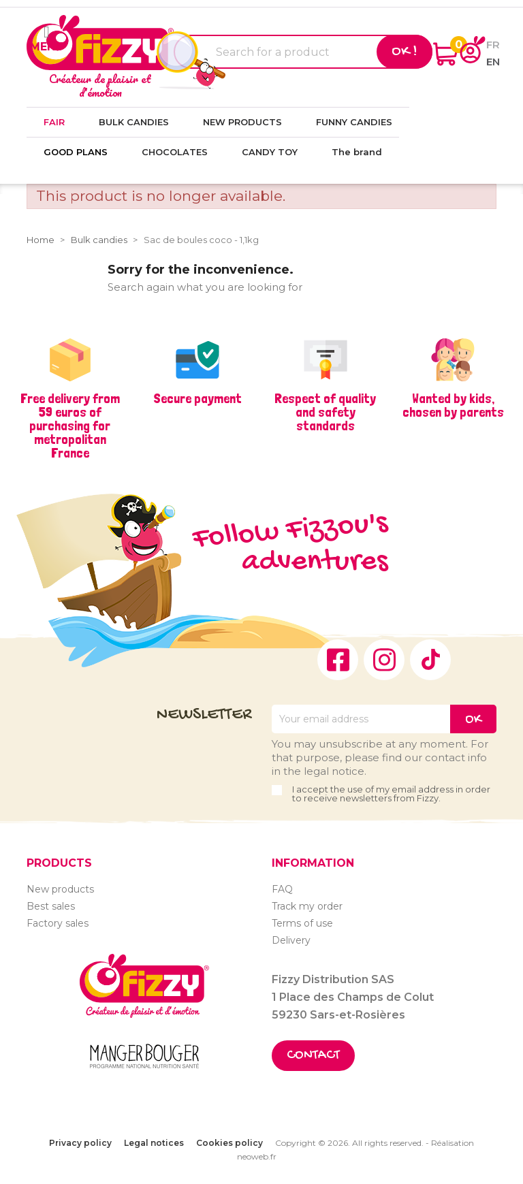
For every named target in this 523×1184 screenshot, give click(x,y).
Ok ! (404, 52)
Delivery (291, 940)
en (493, 61)
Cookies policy (229, 1143)
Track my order (307, 906)
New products (60, 889)
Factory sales (58, 923)
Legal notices (154, 1143)
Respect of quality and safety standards (325, 412)
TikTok (430, 659)
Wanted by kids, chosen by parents (453, 405)
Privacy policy (80, 1143)
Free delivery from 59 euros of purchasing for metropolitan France (70, 425)
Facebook (337, 659)
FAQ (282, 889)
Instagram (384, 659)
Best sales (51, 906)
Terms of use (302, 923)
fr (493, 44)
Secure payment (197, 398)
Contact (313, 1055)
